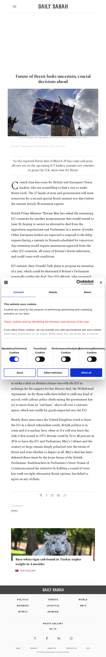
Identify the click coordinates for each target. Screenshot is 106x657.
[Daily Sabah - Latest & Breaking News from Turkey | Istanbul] (53, 6)
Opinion (53, 611)
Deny (20, 372)
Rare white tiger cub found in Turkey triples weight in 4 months (48, 562)
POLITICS (23, 599)
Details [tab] (53, 292)
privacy (33, 648)
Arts (83, 605)
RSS (88, 648)
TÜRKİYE (53, 599)
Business (23, 605)
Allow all (86, 372)
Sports (23, 611)
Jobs (18, 648)
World (83, 599)
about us (51, 648)
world (14, 510)
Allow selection (53, 372)
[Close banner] (101, 282)
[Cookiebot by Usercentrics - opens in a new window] (79, 282)
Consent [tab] (18, 292)
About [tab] (87, 292)
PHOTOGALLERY (28, 570)
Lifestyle (53, 605)
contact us (71, 648)
